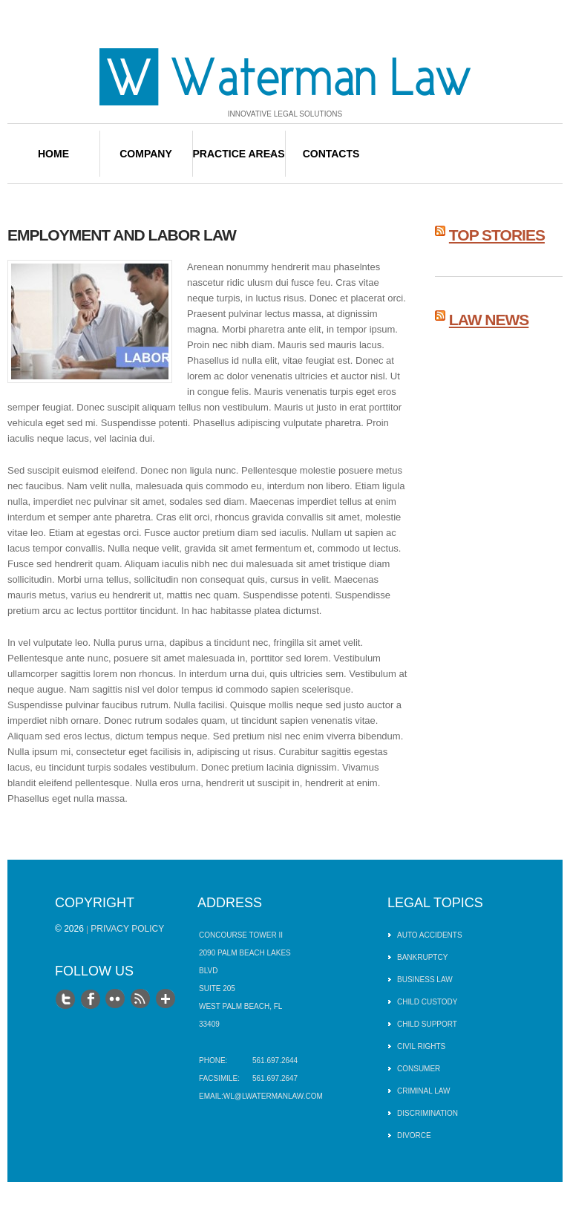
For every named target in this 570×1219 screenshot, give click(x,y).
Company (145, 154)
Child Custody (427, 1002)
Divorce (414, 1135)
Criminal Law (424, 1091)
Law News (489, 319)
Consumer (418, 1069)
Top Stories (497, 235)
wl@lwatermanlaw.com (273, 1096)
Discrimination (427, 1113)
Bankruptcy (422, 957)
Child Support (427, 1024)
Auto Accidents (429, 935)
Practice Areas (239, 154)
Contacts (331, 154)
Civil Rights (421, 1046)
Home (53, 154)
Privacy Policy (127, 929)
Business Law (425, 979)
